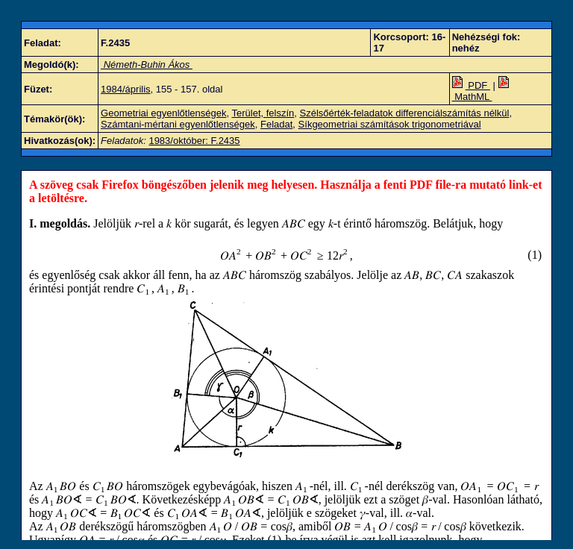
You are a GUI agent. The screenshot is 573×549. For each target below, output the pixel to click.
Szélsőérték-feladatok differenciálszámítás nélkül (405, 113)
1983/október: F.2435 (193, 140)
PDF (471, 85)
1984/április (126, 89)
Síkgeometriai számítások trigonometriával (389, 124)
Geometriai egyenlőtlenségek (163, 113)
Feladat (276, 124)
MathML (482, 91)
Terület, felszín (262, 113)
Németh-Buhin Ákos (146, 64)
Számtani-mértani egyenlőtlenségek (178, 124)
